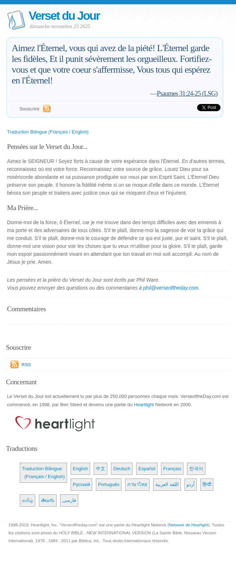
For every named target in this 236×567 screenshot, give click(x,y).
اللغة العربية (167, 484)
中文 (100, 468)
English (80, 468)
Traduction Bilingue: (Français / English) (43, 472)
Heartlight (144, 404)
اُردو (191, 484)
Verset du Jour (64, 15)
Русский (81, 484)
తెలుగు (47, 500)
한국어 (196, 468)
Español (146, 468)
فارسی (69, 500)
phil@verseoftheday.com (170, 288)
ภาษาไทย (137, 484)
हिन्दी (206, 484)
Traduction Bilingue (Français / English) (48, 132)
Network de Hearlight (188, 524)
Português (108, 484)
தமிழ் (27, 500)
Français (172, 468)
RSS (26, 364)
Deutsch (121, 468)
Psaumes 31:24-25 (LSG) (187, 93)
